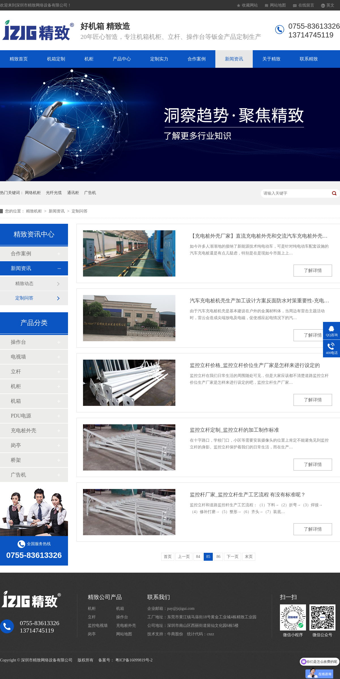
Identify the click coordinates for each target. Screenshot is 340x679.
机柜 (89, 58)
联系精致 (309, 58)
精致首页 (19, 58)
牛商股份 (175, 634)
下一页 (233, 556)
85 (208, 556)
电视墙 (18, 357)
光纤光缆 (54, 193)
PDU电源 (21, 416)
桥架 (16, 460)
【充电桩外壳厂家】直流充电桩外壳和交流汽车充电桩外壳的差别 (261, 236)
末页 (249, 556)
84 (198, 556)
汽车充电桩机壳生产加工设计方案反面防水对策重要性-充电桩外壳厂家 (261, 300)
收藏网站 (250, 5)
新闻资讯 (234, 58)
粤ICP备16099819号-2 (133, 660)
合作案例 (197, 58)
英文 (330, 5)
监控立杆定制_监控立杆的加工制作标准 (234, 430)
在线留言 (306, 5)
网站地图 (278, 5)
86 (218, 556)
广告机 (90, 193)
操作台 (18, 342)
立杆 (16, 371)
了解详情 (313, 270)
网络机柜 (33, 193)
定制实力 (159, 58)
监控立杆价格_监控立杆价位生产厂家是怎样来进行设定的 (255, 365)
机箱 (16, 401)
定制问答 (80, 211)
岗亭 (16, 445)
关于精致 (271, 58)
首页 (168, 556)
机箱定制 (56, 58)
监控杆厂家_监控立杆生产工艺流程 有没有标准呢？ (248, 494)
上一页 (184, 556)
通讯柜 (73, 193)
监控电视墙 (98, 625)
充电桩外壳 (23, 430)
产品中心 (122, 58)
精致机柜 (34, 211)
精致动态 (24, 283)
